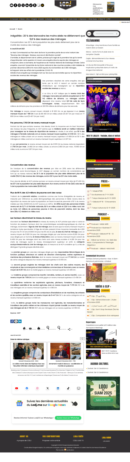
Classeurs (108, 185)
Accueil (13, 29)
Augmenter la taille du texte (72, 329)
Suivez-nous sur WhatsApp (68, 427)
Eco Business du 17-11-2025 (102, 194)
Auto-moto (72, 19)
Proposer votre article (51, 450)
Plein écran (115, 141)
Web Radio (92, 19)
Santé (41, 19)
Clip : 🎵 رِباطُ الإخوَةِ (98, 289)
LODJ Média (51, 384)
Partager (61, 336)
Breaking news (16, 377)
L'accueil (14, 19)
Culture (56, 19)
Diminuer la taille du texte (42, 336)
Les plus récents (93, 185)
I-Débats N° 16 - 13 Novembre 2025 (105, 201)
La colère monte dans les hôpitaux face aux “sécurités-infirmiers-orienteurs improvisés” (28, 371)
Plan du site (59, 459)
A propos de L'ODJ (24, 450)
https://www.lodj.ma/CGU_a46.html (103, 176)
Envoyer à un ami (29, 329)
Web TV (101, 19)
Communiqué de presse (57, 377)
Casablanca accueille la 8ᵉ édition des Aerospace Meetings (99, 317)
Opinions (82, 19)
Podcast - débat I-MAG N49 (102, 241)
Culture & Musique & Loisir (51, 379)
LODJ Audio (106, 451)
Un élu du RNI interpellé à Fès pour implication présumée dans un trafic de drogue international (102, 64)
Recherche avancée (93, 77)
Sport (64, 19)
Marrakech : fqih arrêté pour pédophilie (100, 70)
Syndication (70, 459)
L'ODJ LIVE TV (78, 450)
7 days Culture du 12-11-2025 (102, 204)
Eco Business (73, 377)
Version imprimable (48, 329)
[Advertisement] (47, 156)
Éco (28, 19)
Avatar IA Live (63, 384)
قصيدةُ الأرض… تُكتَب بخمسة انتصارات (103, 298)
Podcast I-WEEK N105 (99, 221)
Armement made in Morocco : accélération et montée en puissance (65, 371)
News (22, 19)
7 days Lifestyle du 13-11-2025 (103, 198)
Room (21, 29)
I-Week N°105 (97, 191)
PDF (108, 19)
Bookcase (42, 384)
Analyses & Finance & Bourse (35, 377)
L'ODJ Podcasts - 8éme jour (24, 382)
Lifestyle (48, 19)
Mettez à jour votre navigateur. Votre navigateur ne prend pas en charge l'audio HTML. (106, 33)
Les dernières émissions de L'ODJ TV (51, 382)
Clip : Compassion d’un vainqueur (103, 307)
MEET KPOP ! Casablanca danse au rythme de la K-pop (110, 342)
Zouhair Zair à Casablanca (96, 359)
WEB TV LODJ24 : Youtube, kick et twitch (103, 133)
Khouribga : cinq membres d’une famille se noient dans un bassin (101, 46)
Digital (34, 19)
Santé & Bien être (25, 379)
